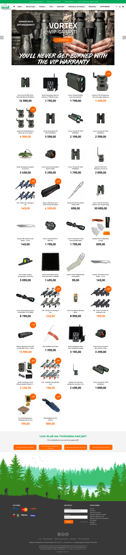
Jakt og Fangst (30, 6)
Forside (92, 508)
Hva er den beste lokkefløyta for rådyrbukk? (50, 447)
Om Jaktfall (93, 520)
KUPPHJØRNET (105, 6)
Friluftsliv (42, 6)
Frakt (39, 539)
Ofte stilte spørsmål (83, 539)
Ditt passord (67, 514)
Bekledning (92, 6)
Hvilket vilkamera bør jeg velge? (101, 447)
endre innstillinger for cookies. (79, 549)
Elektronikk (60, 6)
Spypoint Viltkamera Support (98, 514)
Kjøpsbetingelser (48, 539)
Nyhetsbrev (73, 539)
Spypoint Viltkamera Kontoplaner (99, 518)
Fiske (51, 6)
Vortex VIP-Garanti (95, 512)
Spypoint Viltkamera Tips (97, 516)
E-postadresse (67, 508)
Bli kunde (92, 510)
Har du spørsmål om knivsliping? (25, 447)
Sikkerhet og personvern (61, 539)
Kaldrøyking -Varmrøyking (76, 6)
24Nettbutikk (66, 551)
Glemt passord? (84, 521)
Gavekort (92, 522)
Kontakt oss (93, 524)
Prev (3, 37)
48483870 (59, 542)
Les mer (68, 549)
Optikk (20, 6)
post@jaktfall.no (68, 542)
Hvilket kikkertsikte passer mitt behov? (75, 447)
